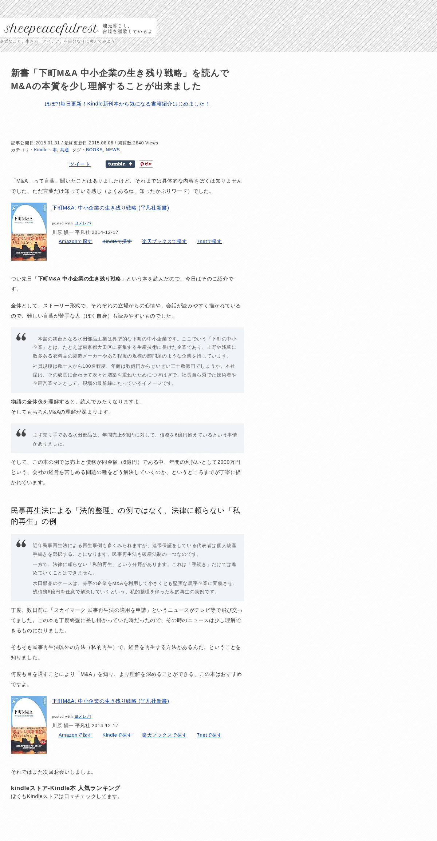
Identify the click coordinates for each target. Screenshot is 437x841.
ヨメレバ (82, 223)
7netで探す (209, 241)
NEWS (113, 149)
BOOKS (94, 149)
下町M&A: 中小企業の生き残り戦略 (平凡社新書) (110, 208)
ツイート (80, 164)
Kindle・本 (45, 149)
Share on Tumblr (120, 164)
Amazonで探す (75, 241)
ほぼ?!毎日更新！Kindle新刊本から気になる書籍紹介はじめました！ (127, 104)
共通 (64, 149)
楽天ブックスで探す (164, 241)
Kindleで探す (117, 241)
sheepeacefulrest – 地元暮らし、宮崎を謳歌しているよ (78, 27)
